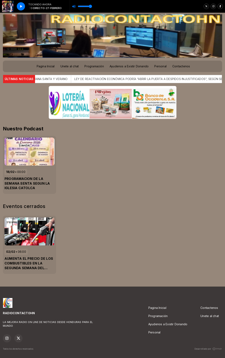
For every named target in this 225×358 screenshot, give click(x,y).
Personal (160, 66)
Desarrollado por (208, 348)
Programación (94, 66)
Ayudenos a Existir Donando (129, 66)
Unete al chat (69, 66)
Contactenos (181, 66)
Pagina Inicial (46, 66)
